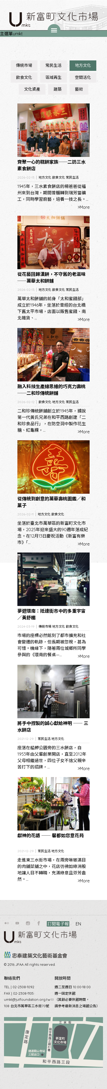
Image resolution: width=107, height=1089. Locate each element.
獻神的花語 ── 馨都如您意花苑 (50, 835)
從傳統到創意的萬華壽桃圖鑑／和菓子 (51, 502)
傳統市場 (24, 65)
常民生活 (53, 65)
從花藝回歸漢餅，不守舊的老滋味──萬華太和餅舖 (51, 277)
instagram (28, 923)
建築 (58, 89)
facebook (38, 923)
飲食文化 (24, 77)
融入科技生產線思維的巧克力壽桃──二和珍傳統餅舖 (51, 390)
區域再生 (53, 77)
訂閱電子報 (58, 923)
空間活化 (83, 77)
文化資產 (32, 89)
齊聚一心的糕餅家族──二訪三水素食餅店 (51, 165)
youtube (17, 923)
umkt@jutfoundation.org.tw (29, 999)
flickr (6, 923)
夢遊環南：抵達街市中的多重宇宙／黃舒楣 (51, 614)
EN (78, 923)
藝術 (79, 89)
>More (84, 207)
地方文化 (83, 65)
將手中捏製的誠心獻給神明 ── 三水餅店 (52, 726)
